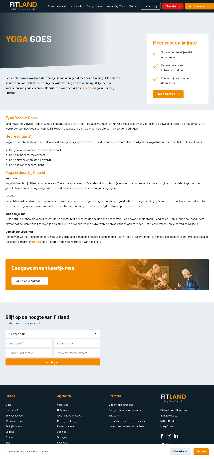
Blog (7, 442)
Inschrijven (53, 361)
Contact (9, 436)
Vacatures (62, 404)
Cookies (61, 431)
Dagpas (133, 6)
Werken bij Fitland (116, 6)
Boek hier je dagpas (29, 281)
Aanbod (61, 6)
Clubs (51, 6)
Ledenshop (151, 6)
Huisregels (63, 409)
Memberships (76, 6)
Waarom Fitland (14, 420)
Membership (12, 409)
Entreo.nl (114, 415)
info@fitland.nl (168, 425)
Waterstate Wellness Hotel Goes (126, 425)
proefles (87, 88)
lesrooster (133, 206)
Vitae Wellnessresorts (121, 404)
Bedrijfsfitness (95, 6)
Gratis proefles (168, 93)
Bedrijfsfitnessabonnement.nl (125, 409)
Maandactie (173, 6)
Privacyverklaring (66, 420)
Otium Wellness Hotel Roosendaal (127, 420)
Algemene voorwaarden (70, 415)
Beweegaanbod (14, 415)
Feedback (62, 442)
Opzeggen (62, 436)
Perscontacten (65, 425)
